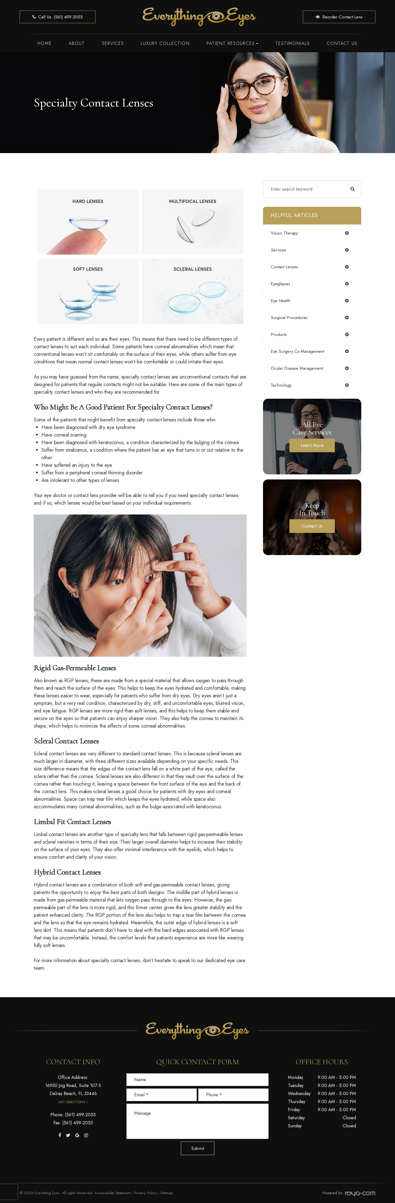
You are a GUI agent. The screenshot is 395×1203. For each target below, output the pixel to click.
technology (282, 385)
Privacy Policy (145, 1193)
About (77, 43)
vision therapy (285, 233)
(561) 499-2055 (80, 1114)
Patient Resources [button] (232, 43)
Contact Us (342, 43)
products (279, 334)
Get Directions (71, 1102)
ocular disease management (299, 368)
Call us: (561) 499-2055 (57, 17)
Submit (197, 1148)
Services (113, 43)
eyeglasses (281, 283)
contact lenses (285, 267)
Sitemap (166, 1193)
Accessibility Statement (112, 1193)
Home (45, 43)
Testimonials (292, 43)
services (279, 250)
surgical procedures (290, 317)
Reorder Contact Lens (339, 17)
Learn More (312, 445)
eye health (281, 300)
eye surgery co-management (299, 351)
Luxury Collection (165, 43)
